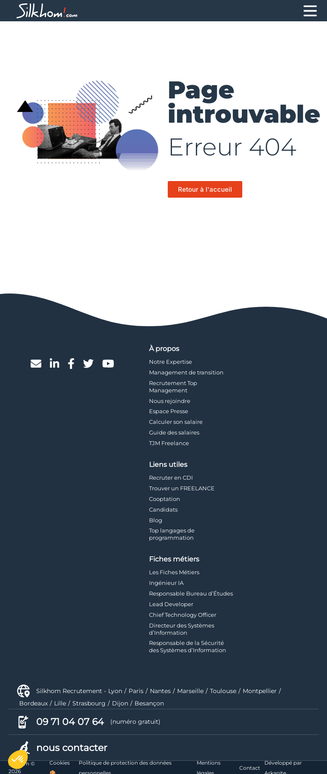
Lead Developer (171, 604)
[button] (18, 759)
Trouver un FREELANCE (182, 488)
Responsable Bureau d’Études (191, 593)
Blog (155, 520)
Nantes (160, 691)
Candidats (163, 509)
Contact (249, 768)
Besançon (149, 703)
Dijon (120, 703)
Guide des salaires (174, 432)
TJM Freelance (169, 443)
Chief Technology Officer (182, 614)
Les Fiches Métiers (174, 572)
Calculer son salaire (176, 421)
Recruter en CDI (171, 477)
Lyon (115, 691)
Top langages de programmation (172, 534)
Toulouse (223, 691)
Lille (60, 703)
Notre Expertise (170, 361)
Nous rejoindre (169, 400)
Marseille (190, 691)
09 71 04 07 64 (70, 722)
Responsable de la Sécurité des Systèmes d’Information (187, 646)
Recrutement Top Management (173, 387)
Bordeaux (33, 703)
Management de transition (186, 372)
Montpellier (260, 691)
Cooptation (164, 498)
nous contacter (71, 748)
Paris (136, 691)
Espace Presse (168, 411)
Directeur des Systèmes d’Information (181, 629)
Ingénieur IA (166, 582)
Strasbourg (89, 703)
